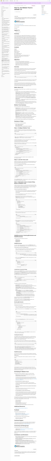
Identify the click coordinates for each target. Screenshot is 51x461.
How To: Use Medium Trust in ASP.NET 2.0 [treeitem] (5, 60)
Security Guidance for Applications (19, 5)
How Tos (25, 5)
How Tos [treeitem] (3, 17)
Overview (43, 10)
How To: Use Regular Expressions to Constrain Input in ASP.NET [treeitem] (5, 67)
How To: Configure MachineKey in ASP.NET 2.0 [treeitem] (5, 19)
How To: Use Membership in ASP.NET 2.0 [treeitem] (5, 62)
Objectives (43, 9)
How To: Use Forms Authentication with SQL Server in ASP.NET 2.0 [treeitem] (5, 54)
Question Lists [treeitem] (2, 76)
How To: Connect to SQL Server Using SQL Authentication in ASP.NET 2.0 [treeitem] (6, 21)
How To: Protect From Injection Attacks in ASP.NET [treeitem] (5, 40)
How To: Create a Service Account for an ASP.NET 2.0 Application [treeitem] (5, 23)
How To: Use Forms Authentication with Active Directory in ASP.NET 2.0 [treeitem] (5, 50)
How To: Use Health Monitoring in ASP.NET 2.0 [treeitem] (5, 56)
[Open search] (48, 0)
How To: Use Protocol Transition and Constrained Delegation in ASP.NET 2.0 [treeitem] (5, 65)
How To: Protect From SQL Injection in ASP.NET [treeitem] (6, 42)
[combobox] (5, 6)
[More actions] (36, 5)
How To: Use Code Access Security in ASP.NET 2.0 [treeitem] (5, 48)
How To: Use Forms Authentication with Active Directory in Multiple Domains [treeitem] (5, 52)
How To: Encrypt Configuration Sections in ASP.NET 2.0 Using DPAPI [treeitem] (6, 27)
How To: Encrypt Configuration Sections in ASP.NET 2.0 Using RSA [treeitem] (5, 29)
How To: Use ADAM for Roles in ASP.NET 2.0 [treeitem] (5, 44)
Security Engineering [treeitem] (3, 10)
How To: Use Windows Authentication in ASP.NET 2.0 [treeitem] (5, 74)
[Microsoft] (1, 0)
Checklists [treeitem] (2, 12)
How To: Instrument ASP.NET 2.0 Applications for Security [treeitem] (5, 34)
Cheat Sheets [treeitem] (2, 11)
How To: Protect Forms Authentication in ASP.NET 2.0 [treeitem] (5, 38)
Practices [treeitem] (2, 75)
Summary (43, 7)
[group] (26, 255)
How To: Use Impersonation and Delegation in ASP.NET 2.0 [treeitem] (5, 58)
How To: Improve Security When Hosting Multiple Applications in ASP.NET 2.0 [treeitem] (5, 32)
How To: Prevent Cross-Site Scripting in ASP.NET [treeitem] (5, 36)
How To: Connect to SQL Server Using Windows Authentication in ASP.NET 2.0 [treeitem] (6, 25)
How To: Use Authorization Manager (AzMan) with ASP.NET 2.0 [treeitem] (5, 46)
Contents (43, 8)
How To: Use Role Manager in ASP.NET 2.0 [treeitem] (5, 69)
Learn (15, 5)
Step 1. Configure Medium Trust (45, 13)
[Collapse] (9, 5)
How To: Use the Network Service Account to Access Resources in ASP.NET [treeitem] (5, 71)
